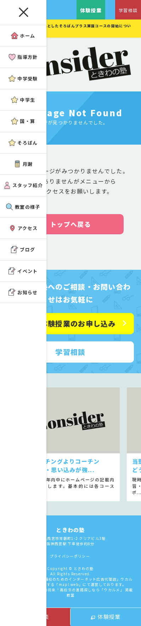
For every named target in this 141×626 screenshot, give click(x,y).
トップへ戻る (70, 224)
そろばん (23, 142)
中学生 (23, 99)
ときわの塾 (70, 529)
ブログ (23, 249)
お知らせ (23, 292)
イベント (23, 271)
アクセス (23, 228)
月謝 (23, 164)
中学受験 (23, 78)
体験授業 (106, 616)
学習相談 (128, 10)
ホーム (23, 35)
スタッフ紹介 (23, 185)
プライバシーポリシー (70, 556)
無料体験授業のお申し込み (70, 323)
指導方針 (23, 57)
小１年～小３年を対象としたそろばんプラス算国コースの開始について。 (69, 28)
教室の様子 (23, 206)
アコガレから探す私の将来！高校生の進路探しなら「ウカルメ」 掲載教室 (70, 592)
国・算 (23, 121)
